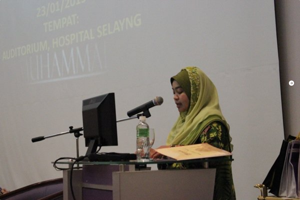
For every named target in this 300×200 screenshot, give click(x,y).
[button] (291, 83)
